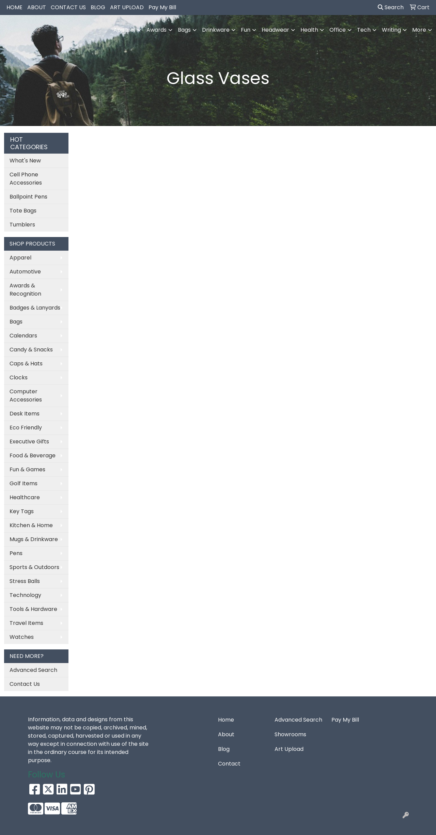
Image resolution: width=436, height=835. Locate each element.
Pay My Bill (162, 7)
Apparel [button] (124, 30)
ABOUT (36, 7)
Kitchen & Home (31, 525)
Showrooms (290, 734)
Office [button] (337, 30)
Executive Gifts (29, 441)
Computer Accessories (26, 396)
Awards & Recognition (25, 290)
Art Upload (289, 749)
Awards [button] (156, 30)
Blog (224, 749)
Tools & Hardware (33, 609)
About (226, 734)
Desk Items (25, 414)
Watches (22, 637)
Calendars (23, 336)
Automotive (25, 271)
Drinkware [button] (216, 30)
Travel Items (26, 623)
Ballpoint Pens (28, 197)
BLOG (98, 7)
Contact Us (25, 684)
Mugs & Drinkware (34, 539)
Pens (16, 553)
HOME (14, 7)
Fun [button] (245, 30)
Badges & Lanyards (35, 308)
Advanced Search (33, 670)
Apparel (20, 258)
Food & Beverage (33, 455)
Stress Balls (25, 581)
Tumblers (22, 225)
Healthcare (25, 497)
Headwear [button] (275, 30)
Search (391, 7)
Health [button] (309, 30)
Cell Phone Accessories (26, 179)
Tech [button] (364, 30)
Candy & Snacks (31, 349)
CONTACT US (68, 7)
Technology (25, 595)
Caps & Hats (26, 363)
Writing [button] (391, 30)
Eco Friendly (26, 427)
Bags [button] (184, 30)
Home (226, 720)
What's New (25, 160)
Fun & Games (27, 469)
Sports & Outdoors (34, 567)
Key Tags (22, 511)
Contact (229, 764)
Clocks (19, 377)
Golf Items (23, 483)
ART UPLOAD (127, 7)
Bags (16, 322)
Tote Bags (23, 211)
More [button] (419, 30)
